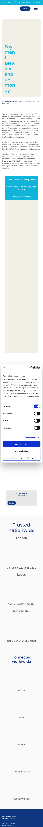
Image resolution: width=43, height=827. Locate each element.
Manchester (21, 611)
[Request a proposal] (15, 2)
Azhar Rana (21, 493)
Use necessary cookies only (21, 458)
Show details (30, 437)
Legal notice (6, 825)
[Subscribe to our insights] (4, 2)
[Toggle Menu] (36, 9)
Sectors (5, 101)
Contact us (25, 8)
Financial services (15, 101)
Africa (21, 690)
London (21, 538)
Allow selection (21, 451)
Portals (37, 2)
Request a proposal (24, 2)
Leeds (21, 574)
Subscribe (9, 2)
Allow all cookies (21, 444)
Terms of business (8, 823)
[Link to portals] (33, 2)
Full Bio (11, 503)
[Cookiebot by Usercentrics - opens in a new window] (30, 367)
